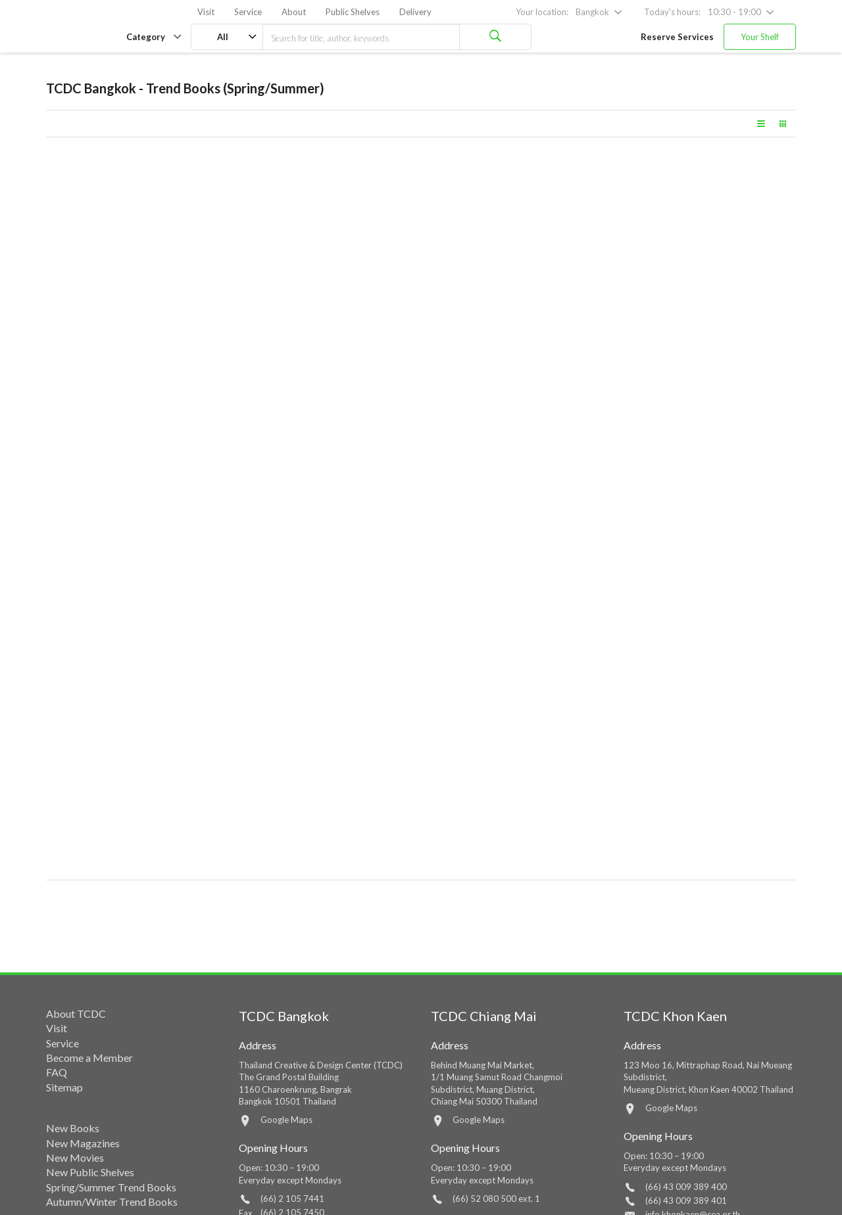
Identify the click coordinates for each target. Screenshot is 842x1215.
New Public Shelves (90, 1172)
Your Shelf (760, 37)
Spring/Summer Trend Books (111, 1187)
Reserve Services (677, 37)
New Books (72, 1128)
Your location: (542, 12)
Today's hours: (672, 12)
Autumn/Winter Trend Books (112, 1201)
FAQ (56, 1072)
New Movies (75, 1157)
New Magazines (83, 1143)
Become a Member (89, 1057)
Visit (205, 12)
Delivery (415, 12)
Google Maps (286, 1119)
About (294, 12)
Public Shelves (353, 12)
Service (248, 12)
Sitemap (64, 1087)
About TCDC (76, 1013)
